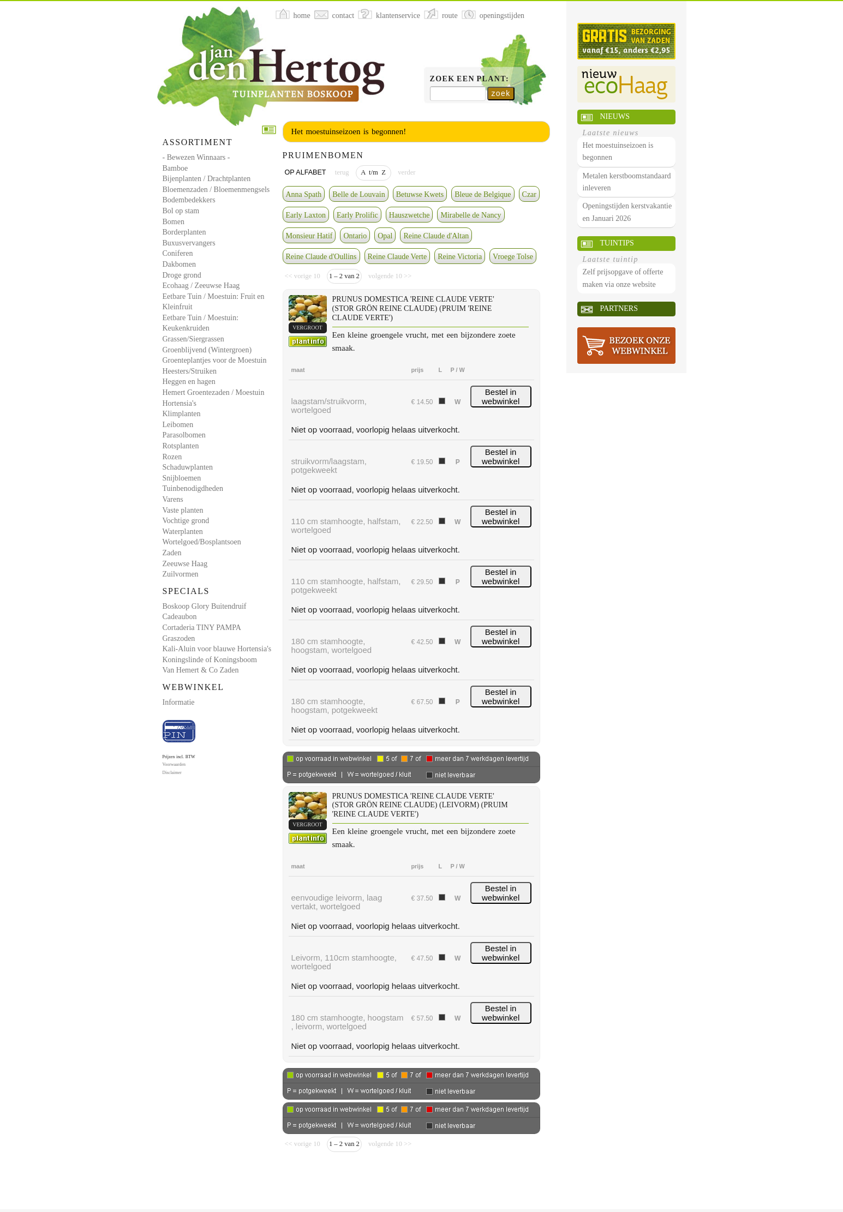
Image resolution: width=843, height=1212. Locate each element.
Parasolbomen (184, 435)
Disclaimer (172, 772)
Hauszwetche (409, 215)
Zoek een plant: (470, 79)
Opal (385, 236)
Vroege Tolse (513, 257)
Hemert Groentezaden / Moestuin (214, 392)
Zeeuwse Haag (185, 564)
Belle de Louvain (358, 194)
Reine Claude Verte (397, 257)
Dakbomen (179, 264)
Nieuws (615, 116)
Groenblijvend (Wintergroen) (207, 350)
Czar (529, 194)
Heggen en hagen (189, 381)
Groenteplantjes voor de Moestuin (215, 360)
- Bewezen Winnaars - (196, 157)
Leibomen (178, 425)
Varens (173, 499)
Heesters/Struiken (190, 371)
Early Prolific (357, 215)
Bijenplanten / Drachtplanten (207, 179)
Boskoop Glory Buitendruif (205, 606)
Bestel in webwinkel (500, 396)
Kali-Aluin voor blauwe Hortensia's (217, 649)
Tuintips (617, 243)
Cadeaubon (180, 617)
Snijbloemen (182, 478)
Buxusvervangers (189, 243)
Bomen (173, 222)
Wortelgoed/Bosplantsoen (202, 542)
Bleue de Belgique (483, 194)
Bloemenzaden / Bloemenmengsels (216, 189)
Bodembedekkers (189, 200)
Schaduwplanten (188, 467)
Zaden (172, 553)
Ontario (355, 236)
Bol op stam (181, 211)
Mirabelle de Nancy (470, 215)
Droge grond (182, 275)
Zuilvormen (181, 574)
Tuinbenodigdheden (193, 488)
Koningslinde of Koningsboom (210, 660)
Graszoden (179, 638)
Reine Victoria (460, 257)
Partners (619, 308)
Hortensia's (179, 403)
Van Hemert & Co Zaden (201, 670)
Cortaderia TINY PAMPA (202, 627)
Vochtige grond (186, 521)
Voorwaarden (174, 764)
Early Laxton (306, 215)
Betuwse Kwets (420, 194)
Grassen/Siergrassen (193, 339)
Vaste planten (183, 510)
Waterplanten (183, 531)
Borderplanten (184, 232)
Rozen (172, 457)
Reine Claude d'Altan (436, 236)
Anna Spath (304, 194)
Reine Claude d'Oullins (321, 257)
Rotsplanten (181, 446)
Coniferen (178, 253)
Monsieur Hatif (309, 236)
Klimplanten (182, 414)
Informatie (179, 702)
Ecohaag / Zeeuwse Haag (201, 285)
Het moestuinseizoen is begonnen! (348, 131)
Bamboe (175, 168)
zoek (500, 93)
